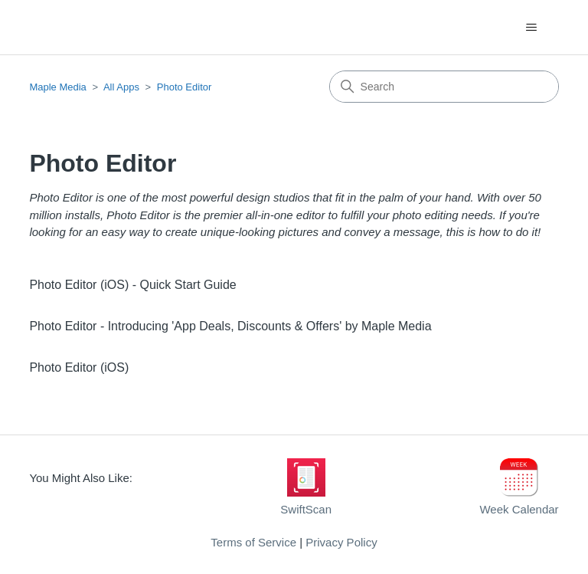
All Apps (121, 87)
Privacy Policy (341, 542)
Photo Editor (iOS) (79, 367)
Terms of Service (253, 542)
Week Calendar (518, 509)
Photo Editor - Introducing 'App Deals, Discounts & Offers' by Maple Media (230, 326)
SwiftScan (306, 509)
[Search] (444, 86)
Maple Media (57, 87)
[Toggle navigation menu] (532, 27)
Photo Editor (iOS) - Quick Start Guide (132, 284)
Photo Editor (184, 87)
